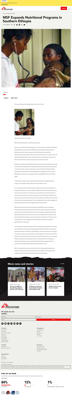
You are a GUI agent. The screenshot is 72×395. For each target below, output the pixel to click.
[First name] (18, 317)
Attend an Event (40, 332)
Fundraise (38, 331)
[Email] (18, 320)
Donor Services (4, 329)
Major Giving (3, 335)
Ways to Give (3, 334)
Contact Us (3, 355)
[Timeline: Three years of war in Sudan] (55, 281)
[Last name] (53, 317)
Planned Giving (4, 338)
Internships (39, 350)
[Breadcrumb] (36, 13)
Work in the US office (40, 346)
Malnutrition (14, 98)
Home (4, 13)
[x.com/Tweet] (8, 323)
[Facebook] (2, 323)
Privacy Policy (3, 357)
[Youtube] (14, 323)
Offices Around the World (5, 348)
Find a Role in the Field (41, 348)
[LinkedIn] (17, 323)
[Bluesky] (5, 323)
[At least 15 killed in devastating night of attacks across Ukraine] (16, 281)
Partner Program (4, 337)
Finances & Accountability (6, 332)
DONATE (64, 8)
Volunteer (38, 334)
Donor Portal (3, 331)
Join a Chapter (39, 335)
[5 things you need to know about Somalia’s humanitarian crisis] (36, 281)
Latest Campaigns (40, 329)
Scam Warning (4, 358)
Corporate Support (4, 341)
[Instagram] (11, 323)
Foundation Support (4, 340)
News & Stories (11, 13)
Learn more (4, 4)
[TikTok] (20, 323)
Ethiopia (6, 98)
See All (62, 263)
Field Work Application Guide (42, 349)
